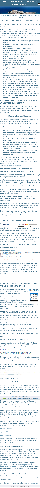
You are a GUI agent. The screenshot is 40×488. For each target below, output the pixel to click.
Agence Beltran (5, 435)
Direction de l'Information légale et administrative (12, 165)
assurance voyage (32, 483)
